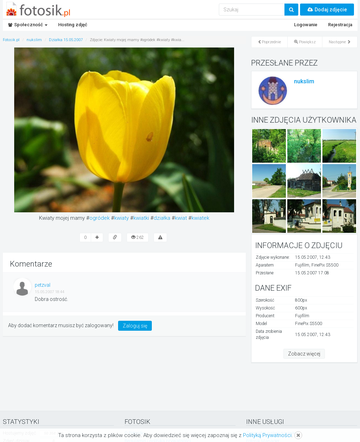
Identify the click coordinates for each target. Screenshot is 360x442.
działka (162, 218)
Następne (340, 42)
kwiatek (200, 218)
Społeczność (28, 24)
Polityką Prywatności (267, 435)
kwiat (181, 218)
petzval (42, 285)
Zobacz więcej (304, 354)
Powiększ (305, 42)
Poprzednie (269, 42)
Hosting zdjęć (72, 24)
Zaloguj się (135, 326)
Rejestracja (340, 24)
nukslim (304, 81)
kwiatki (141, 218)
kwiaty (121, 218)
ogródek (99, 218)
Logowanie (305, 24)
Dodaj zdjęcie (327, 9)
